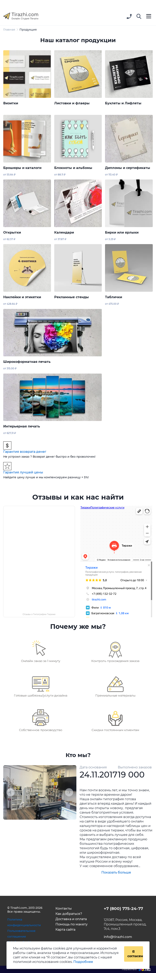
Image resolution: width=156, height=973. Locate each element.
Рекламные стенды (71, 297)
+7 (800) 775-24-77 (123, 908)
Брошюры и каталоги (22, 168)
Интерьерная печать (21, 426)
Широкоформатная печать (27, 362)
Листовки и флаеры (72, 103)
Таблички (113, 297)
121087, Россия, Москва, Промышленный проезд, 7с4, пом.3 (125, 924)
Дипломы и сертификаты (127, 168)
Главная (9, 29)
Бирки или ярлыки (122, 232)
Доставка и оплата (71, 919)
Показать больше (116, 872)
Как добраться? (68, 914)
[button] (139, 17)
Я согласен (135, 954)
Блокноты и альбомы (73, 168)
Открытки (12, 232)
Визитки (10, 103)
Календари (64, 232)
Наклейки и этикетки (22, 297)
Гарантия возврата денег (24, 452)
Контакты (63, 908)
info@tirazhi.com (118, 937)
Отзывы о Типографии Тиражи (39, 614)
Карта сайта (65, 929)
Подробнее (83, 962)
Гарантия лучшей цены (23, 472)
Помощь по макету (71, 924)
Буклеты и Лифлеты (123, 103)
